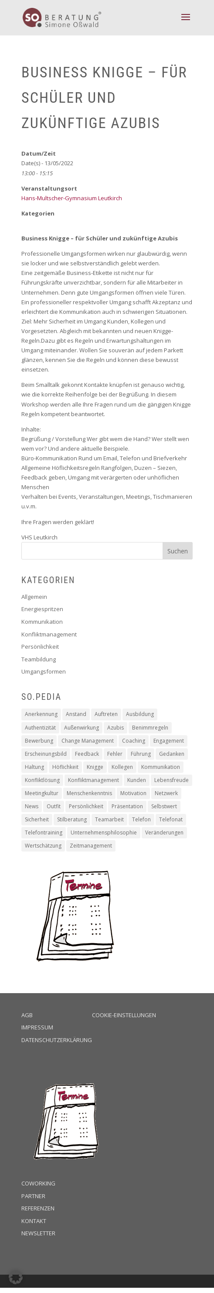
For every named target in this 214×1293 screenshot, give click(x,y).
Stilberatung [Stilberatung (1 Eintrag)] (72, 819)
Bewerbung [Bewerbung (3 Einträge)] (39, 740)
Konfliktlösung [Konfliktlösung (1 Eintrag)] (42, 780)
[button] (15, 1277)
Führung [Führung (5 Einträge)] (141, 754)
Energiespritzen (42, 609)
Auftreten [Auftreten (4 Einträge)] (106, 714)
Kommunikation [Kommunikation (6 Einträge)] (160, 767)
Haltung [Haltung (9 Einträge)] (34, 767)
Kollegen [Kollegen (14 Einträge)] (122, 767)
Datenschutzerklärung (56, 1040)
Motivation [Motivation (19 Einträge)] (133, 793)
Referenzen (37, 1208)
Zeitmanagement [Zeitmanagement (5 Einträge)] (91, 845)
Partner (33, 1196)
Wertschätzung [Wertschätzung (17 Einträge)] (43, 845)
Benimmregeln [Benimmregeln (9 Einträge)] (150, 727)
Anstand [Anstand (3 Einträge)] (76, 714)
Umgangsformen (43, 671)
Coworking (38, 1183)
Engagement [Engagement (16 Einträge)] (168, 740)
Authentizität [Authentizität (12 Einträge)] (40, 727)
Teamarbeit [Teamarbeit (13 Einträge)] (109, 819)
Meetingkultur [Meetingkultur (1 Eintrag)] (41, 793)
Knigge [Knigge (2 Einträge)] (95, 767)
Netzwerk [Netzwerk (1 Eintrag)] (166, 793)
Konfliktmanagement (49, 634)
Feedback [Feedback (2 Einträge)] (87, 754)
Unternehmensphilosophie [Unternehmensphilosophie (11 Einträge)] (104, 832)
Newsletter (38, 1233)
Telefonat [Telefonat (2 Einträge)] (171, 819)
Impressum (37, 1027)
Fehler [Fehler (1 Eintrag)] (114, 754)
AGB (27, 1015)
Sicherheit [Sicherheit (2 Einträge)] (37, 819)
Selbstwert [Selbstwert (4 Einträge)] (164, 806)
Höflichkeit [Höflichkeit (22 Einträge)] (65, 767)
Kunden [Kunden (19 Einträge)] (136, 780)
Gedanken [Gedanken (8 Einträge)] (171, 754)
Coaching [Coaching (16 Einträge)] (133, 740)
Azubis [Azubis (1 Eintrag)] (115, 727)
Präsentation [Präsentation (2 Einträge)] (127, 806)
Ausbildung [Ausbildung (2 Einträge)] (140, 714)
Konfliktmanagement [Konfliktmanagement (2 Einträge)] (93, 780)
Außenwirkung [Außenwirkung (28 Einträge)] (81, 727)
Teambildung (38, 659)
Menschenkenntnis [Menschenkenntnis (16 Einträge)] (89, 793)
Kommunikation (42, 622)
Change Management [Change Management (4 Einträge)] (87, 740)
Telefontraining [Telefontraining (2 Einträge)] (43, 832)
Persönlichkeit (40, 646)
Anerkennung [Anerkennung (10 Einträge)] (41, 714)
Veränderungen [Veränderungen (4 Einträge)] (164, 832)
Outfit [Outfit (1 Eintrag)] (54, 806)
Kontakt (33, 1221)
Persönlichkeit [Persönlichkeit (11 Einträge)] (86, 806)
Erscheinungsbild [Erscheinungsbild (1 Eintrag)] (46, 754)
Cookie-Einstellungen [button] (124, 1015)
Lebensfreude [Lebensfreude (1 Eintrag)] (171, 780)
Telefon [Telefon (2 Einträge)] (141, 819)
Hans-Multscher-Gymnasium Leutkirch (71, 198)
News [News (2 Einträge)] (31, 806)
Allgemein (34, 597)
